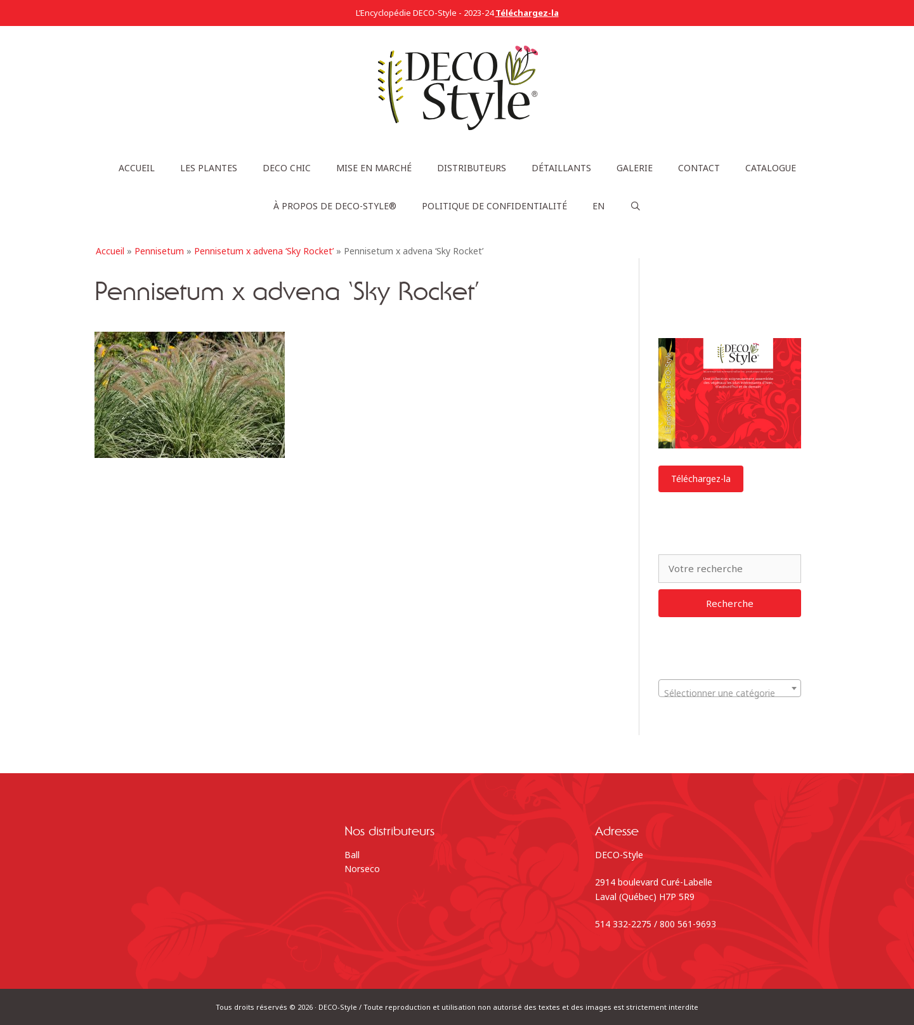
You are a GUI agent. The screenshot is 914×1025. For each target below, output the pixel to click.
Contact (699, 168)
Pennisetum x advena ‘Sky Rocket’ (264, 251)
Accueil (137, 168)
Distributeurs (471, 168)
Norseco (362, 869)
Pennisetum (159, 251)
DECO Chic (287, 168)
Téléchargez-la (701, 479)
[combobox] (729, 688)
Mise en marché (374, 168)
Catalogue (770, 168)
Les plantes (208, 168)
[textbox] (729, 693)
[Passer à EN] (598, 206)
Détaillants (561, 168)
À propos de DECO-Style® (334, 206)
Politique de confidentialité (494, 206)
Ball (352, 855)
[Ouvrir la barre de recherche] (635, 206)
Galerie (635, 168)
